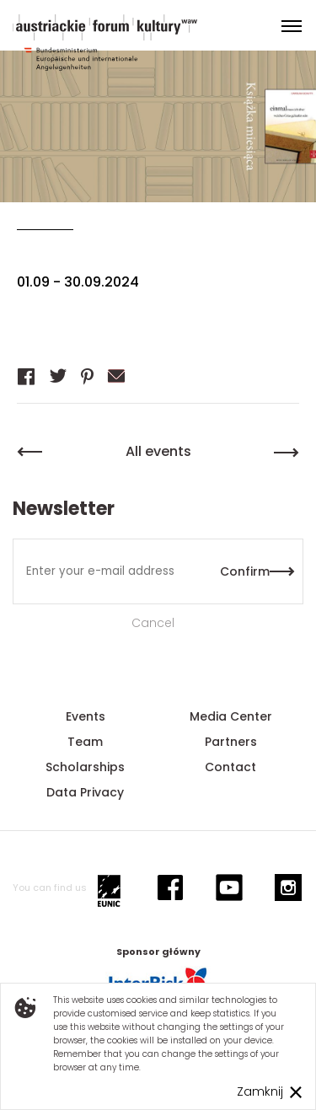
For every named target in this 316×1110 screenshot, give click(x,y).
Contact (230, 767)
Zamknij (260, 1091)
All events (158, 451)
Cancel (152, 622)
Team (85, 741)
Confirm (245, 571)
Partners (231, 741)
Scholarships (85, 767)
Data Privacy (85, 792)
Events (85, 716)
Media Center (231, 716)
